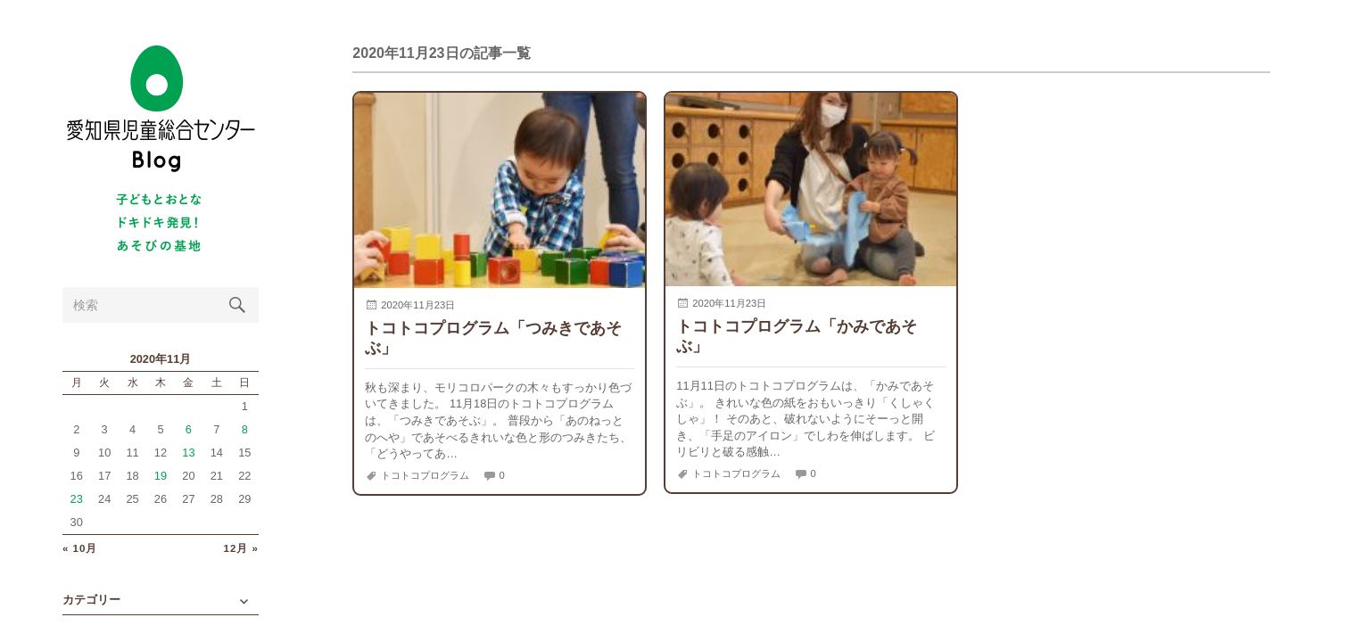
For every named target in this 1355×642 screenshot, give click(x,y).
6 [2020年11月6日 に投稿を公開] (189, 429)
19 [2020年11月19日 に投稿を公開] (160, 475)
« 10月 (79, 549)
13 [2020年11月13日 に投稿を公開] (188, 452)
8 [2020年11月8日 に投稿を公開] (245, 429)
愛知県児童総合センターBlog (160, 109)
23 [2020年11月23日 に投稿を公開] (76, 499)
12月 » (241, 549)
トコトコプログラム (425, 475)
